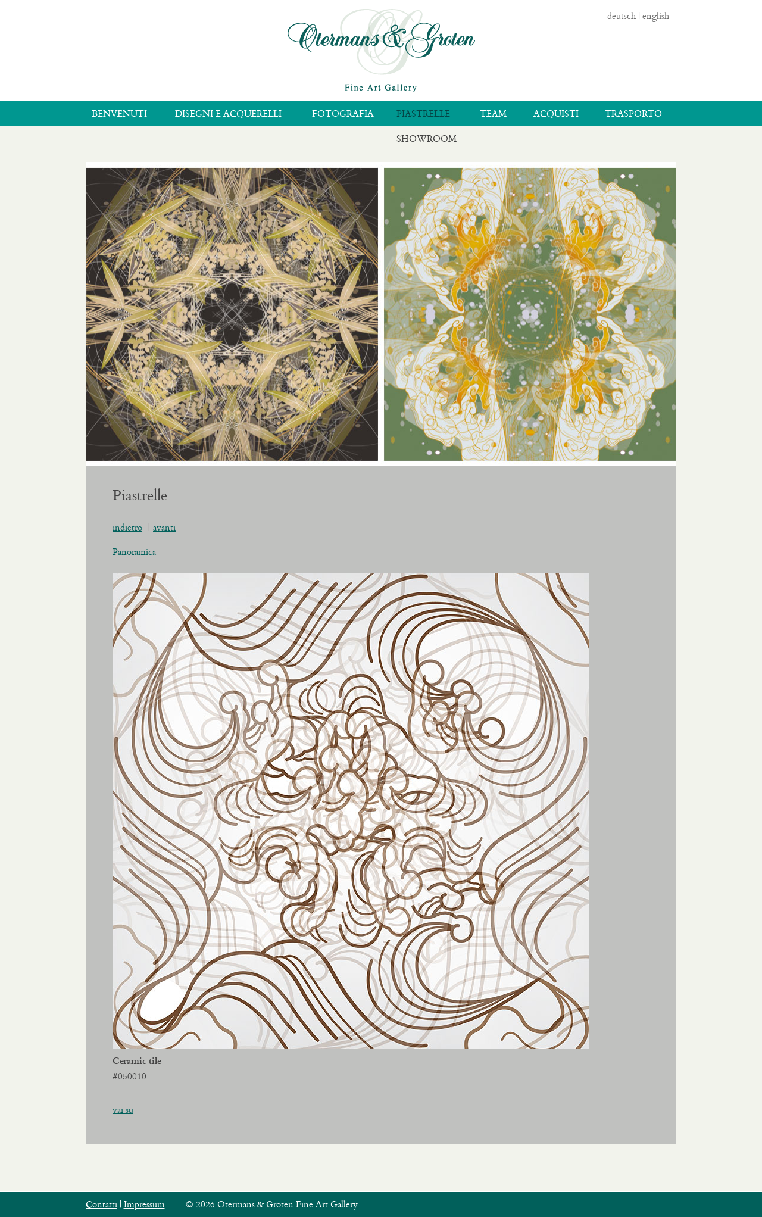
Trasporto (633, 113)
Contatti (101, 1204)
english (655, 16)
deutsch (621, 16)
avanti (164, 527)
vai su (123, 1109)
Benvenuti (119, 113)
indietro (127, 527)
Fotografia (343, 113)
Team (493, 113)
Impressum (144, 1204)
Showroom (426, 138)
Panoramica (134, 551)
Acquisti (556, 113)
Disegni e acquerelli (228, 113)
